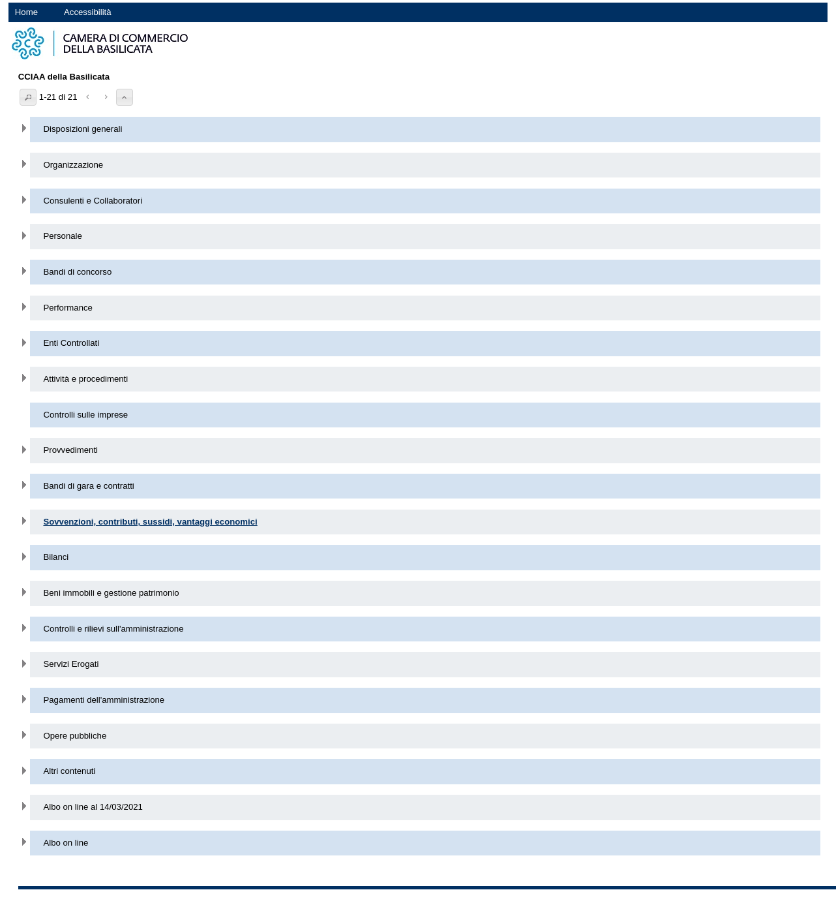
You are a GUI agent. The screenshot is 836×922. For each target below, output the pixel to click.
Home (26, 12)
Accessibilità (88, 12)
